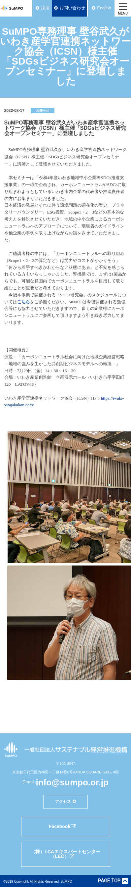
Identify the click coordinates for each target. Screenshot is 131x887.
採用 (45, 7)
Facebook (62, 826)
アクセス (63, 801)
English (104, 7)
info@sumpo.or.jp (72, 782)
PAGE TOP (109, 881)
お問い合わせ (72, 7)
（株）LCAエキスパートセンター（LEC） (65, 854)
